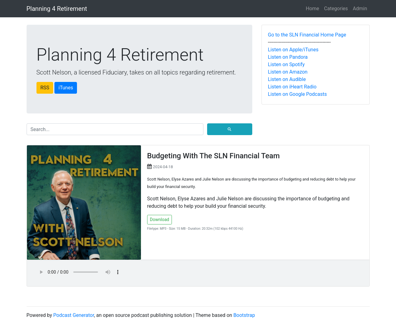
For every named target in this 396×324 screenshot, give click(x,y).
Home (312, 8)
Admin (360, 8)
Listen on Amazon (288, 72)
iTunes (65, 88)
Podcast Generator (73, 315)
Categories (336, 8)
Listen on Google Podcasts (297, 94)
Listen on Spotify (286, 64)
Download (159, 219)
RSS (44, 88)
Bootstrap (244, 315)
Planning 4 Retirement (57, 8)
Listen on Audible (287, 79)
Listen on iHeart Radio (292, 87)
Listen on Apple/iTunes (293, 50)
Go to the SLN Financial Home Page (307, 35)
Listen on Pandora (288, 57)
